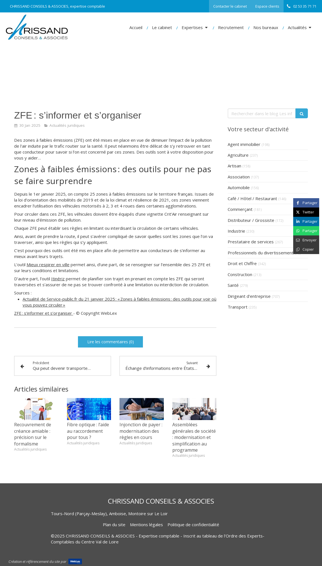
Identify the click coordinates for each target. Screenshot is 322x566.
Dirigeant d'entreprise (249, 296)
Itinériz (58, 278)
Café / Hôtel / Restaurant (252, 198)
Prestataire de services (251, 241)
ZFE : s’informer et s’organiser (43, 313)
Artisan (234, 166)
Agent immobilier (244, 144)
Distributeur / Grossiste (251, 220)
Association (239, 177)
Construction (240, 274)
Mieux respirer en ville (48, 264)
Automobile (239, 187)
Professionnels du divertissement (260, 252)
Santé (233, 285)
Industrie (236, 231)
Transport (237, 307)
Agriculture (238, 155)
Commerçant (240, 209)
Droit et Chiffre (242, 263)
